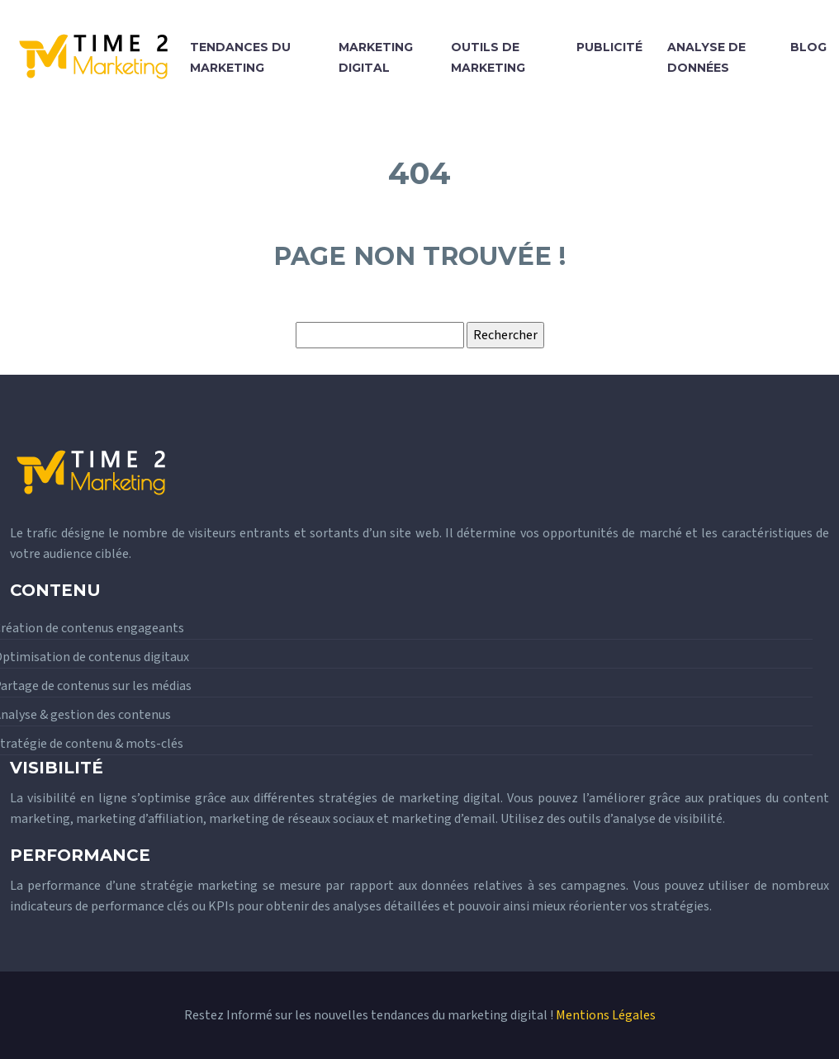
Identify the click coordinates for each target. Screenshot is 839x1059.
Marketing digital (376, 57)
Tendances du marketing (240, 57)
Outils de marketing (488, 57)
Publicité (609, 47)
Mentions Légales (606, 1015)
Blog (808, 47)
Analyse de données (706, 57)
